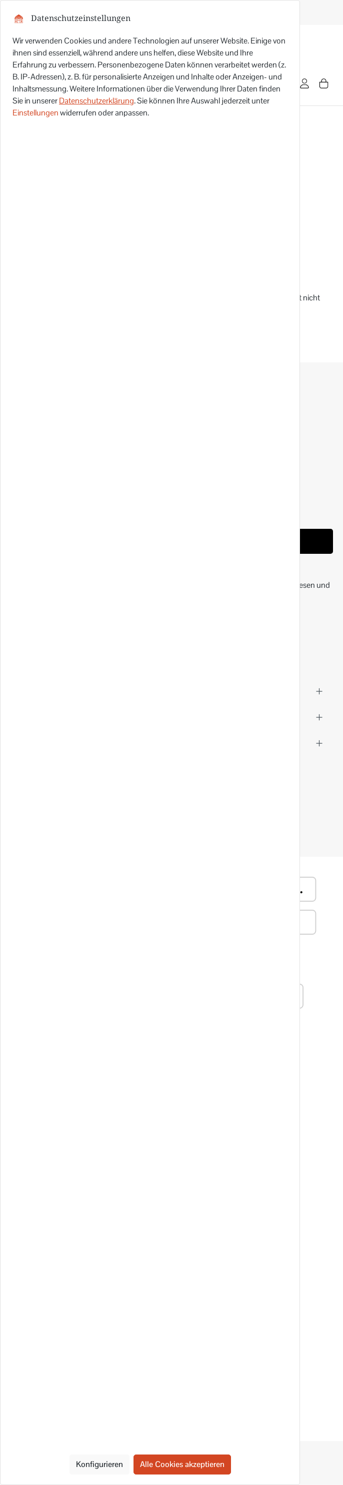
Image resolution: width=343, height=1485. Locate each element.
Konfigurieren (99, 1464)
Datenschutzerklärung (96, 100)
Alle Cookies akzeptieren (182, 1464)
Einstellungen (35, 112)
